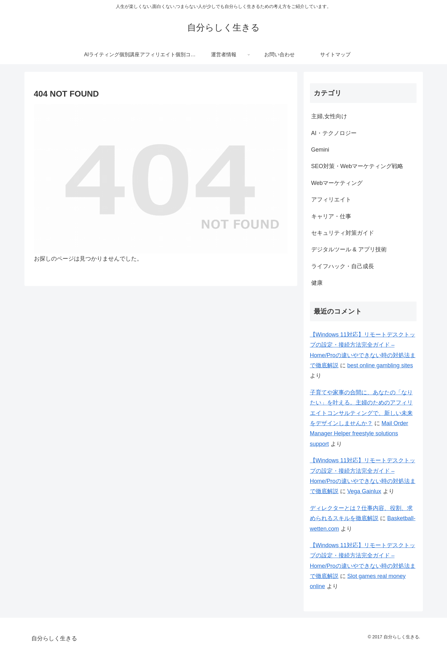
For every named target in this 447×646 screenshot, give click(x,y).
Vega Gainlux (364, 491)
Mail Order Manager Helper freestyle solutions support (359, 433)
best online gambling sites (380, 365)
